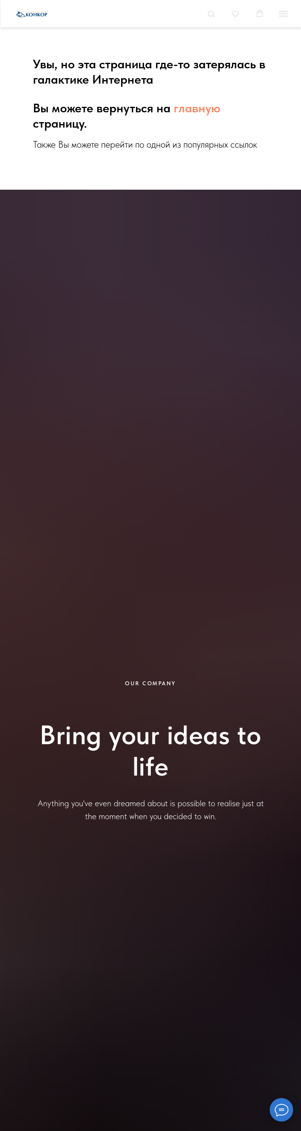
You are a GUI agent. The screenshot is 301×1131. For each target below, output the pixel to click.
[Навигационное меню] (283, 13)
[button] (211, 13)
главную (197, 108)
